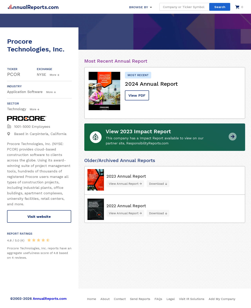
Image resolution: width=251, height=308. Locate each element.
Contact (120, 299)
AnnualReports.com (50, 298)
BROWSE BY (138, 7)
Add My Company (222, 299)
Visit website (39, 216)
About (105, 299)
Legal (170, 299)
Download (156, 184)
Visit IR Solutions (191, 299)
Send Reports (140, 299)
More (53, 74)
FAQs (158, 299)
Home (91, 299)
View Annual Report (123, 184)
